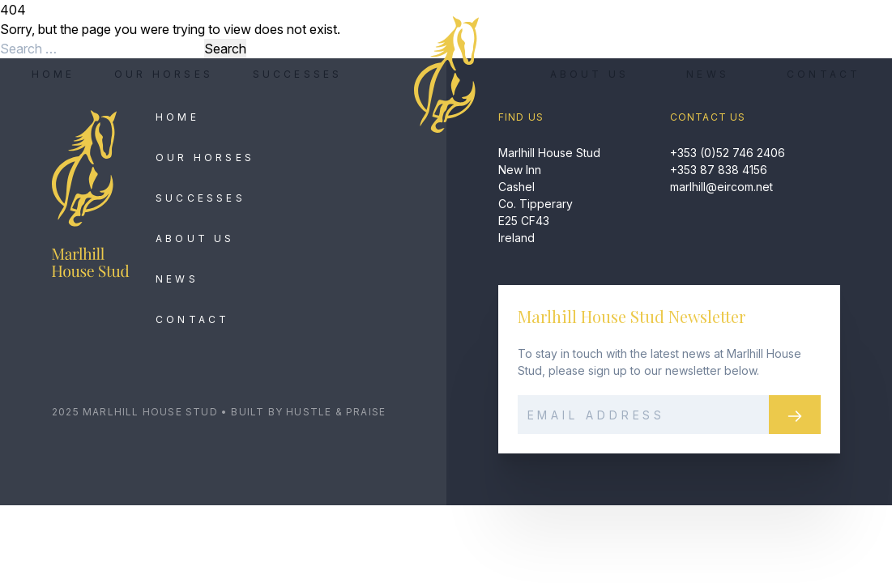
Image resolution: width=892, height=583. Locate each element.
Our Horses (163, 74)
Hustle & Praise (336, 412)
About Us (590, 74)
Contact (823, 74)
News (707, 74)
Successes (298, 74)
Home (53, 74)
